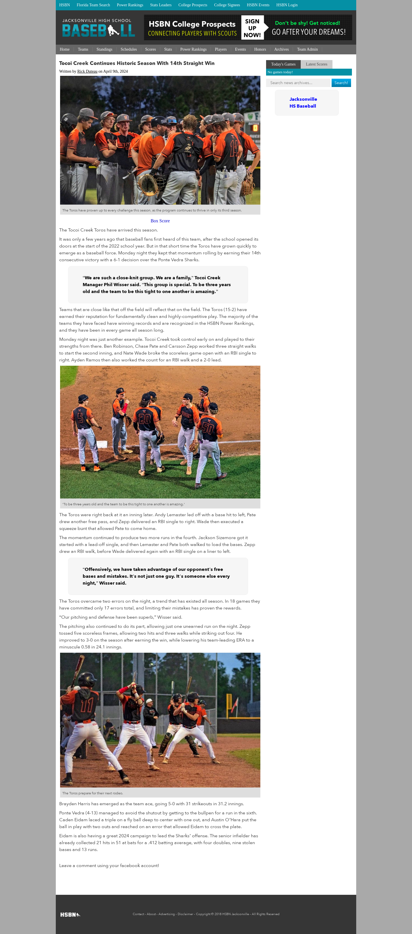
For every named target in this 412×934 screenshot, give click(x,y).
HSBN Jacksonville (235, 914)
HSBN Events (258, 5)
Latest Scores (316, 64)
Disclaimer (185, 914)
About (151, 914)
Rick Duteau (87, 71)
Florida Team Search (93, 5)
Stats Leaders (161, 5)
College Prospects (193, 5)
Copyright (203, 914)
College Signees (227, 5)
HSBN (64, 5)
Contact (138, 914)
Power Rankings (130, 5)
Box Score (160, 220)
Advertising (167, 914)
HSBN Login (287, 5)
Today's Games (283, 64)
